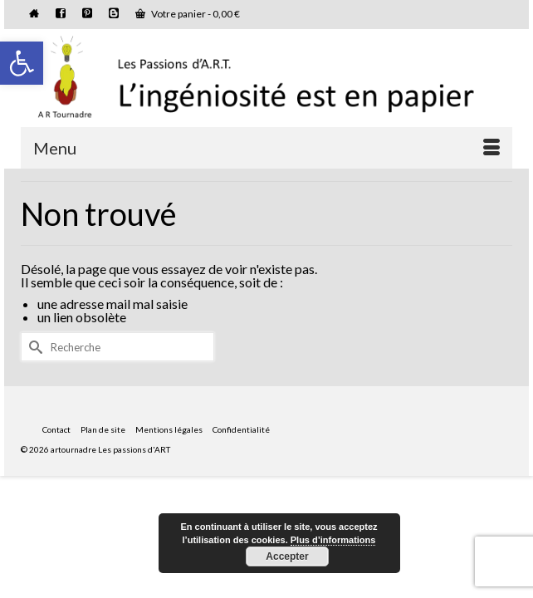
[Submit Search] (33, 346)
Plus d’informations (333, 540)
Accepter (287, 556)
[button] (21, 63)
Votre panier (187, 13)
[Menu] (266, 148)
